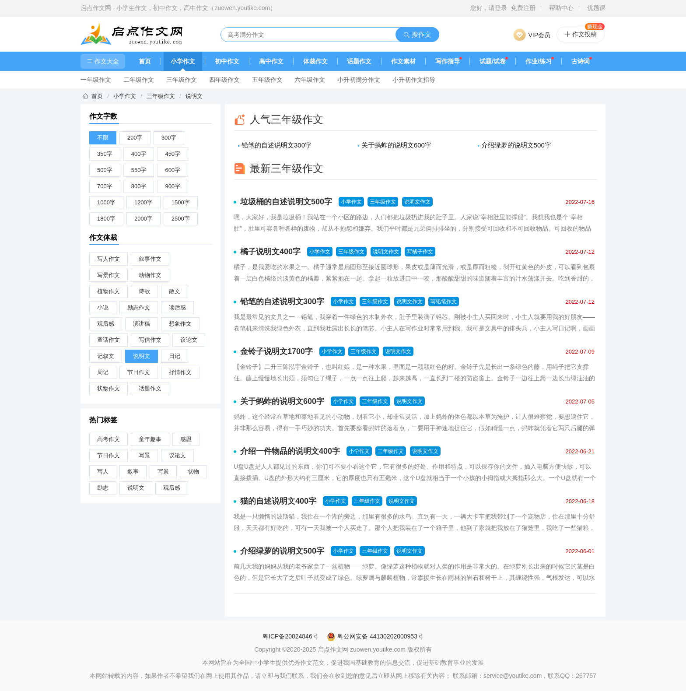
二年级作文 (138, 79)
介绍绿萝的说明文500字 (516, 145)
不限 (102, 137)
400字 (139, 154)
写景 (144, 455)
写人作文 (108, 259)
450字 (172, 154)
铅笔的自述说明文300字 (277, 145)
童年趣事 (150, 439)
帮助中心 (561, 7)
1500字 (181, 202)
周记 (102, 372)
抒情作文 (180, 372)
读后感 (177, 307)
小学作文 (183, 61)
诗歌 (144, 291)
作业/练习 (538, 61)
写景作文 (108, 275)
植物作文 (108, 291)
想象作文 (180, 323)
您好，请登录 (488, 7)
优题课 (596, 7)
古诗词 (580, 61)
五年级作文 (267, 79)
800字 (139, 186)
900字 (172, 186)
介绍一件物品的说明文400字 (290, 451)
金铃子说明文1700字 (276, 351)
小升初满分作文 (358, 79)
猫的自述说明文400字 (278, 501)
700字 (104, 186)
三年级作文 (181, 79)
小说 (102, 307)
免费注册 (523, 7)
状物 (193, 471)
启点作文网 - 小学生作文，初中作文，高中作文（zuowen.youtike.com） (178, 7)
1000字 (106, 202)
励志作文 (138, 307)
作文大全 (103, 61)
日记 (174, 356)
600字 (172, 170)
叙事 (133, 471)
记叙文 (105, 356)
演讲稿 (141, 323)
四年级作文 (224, 79)
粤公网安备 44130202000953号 (375, 636)
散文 (174, 291)
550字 (139, 170)
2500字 (181, 218)
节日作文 (138, 372)
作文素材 (403, 61)
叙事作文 (150, 259)
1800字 (106, 218)
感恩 (186, 439)
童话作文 (108, 340)
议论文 (188, 340)
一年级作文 (95, 79)
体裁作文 (315, 61)
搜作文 (417, 34)
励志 (102, 487)
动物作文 (150, 275)
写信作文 (150, 340)
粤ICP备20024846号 (290, 636)
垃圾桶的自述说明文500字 (286, 201)
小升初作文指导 (413, 79)
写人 (102, 471)
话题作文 (359, 61)
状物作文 (108, 388)
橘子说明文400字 (270, 251)
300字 (169, 137)
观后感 (105, 323)
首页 (145, 61)
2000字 (143, 218)
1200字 (143, 202)
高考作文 (108, 439)
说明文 (194, 96)
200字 (135, 137)
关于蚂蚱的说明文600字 (396, 145)
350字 (104, 154)
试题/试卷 (493, 61)
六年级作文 (309, 79)
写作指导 (447, 61)
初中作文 (227, 61)
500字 (104, 170)
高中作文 (271, 61)
